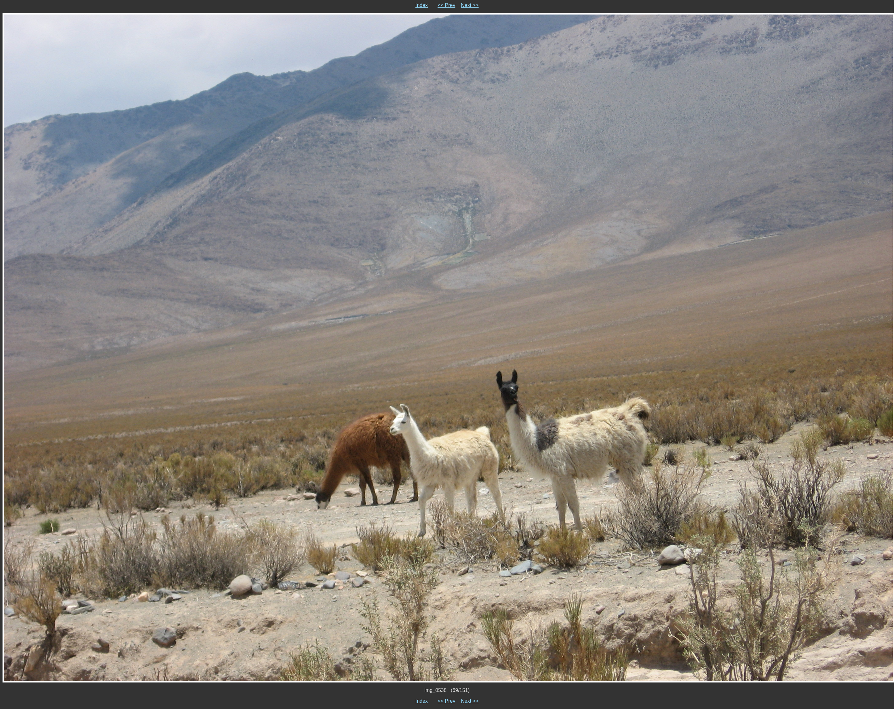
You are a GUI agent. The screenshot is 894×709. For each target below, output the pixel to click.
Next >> (470, 5)
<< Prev (446, 5)
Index (421, 5)
